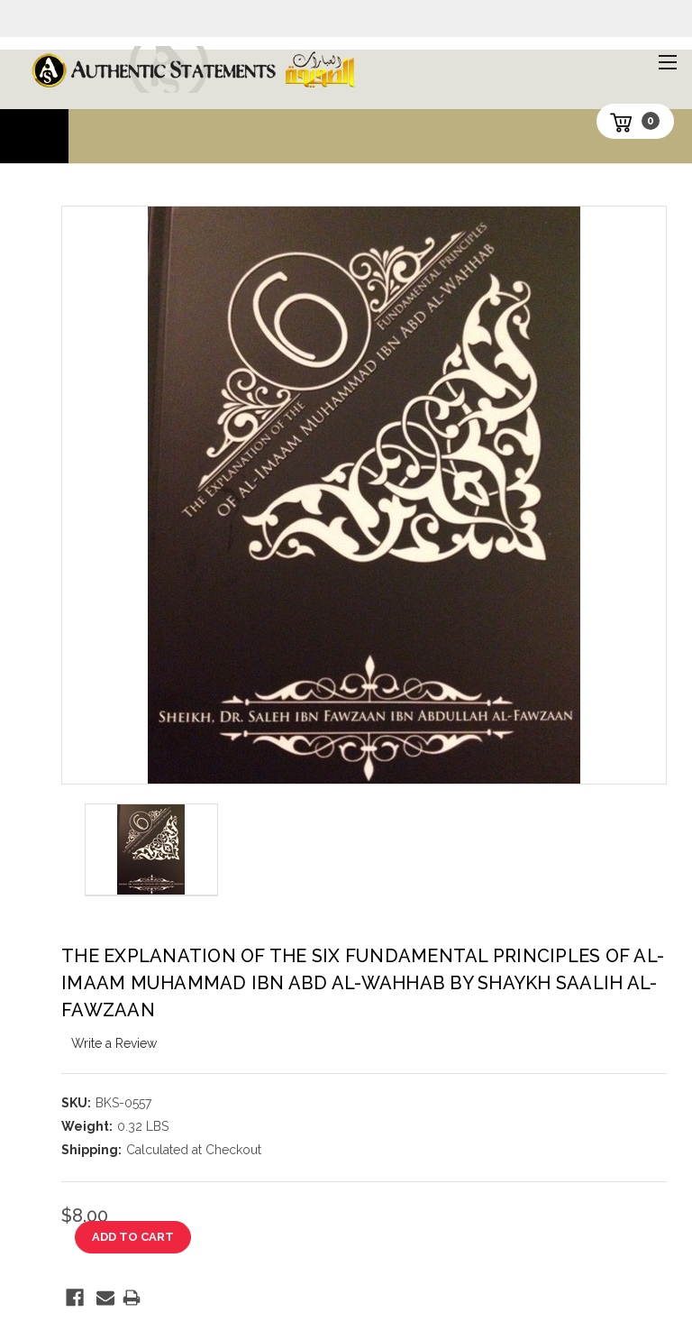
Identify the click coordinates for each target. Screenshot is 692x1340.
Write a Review (114, 1043)
